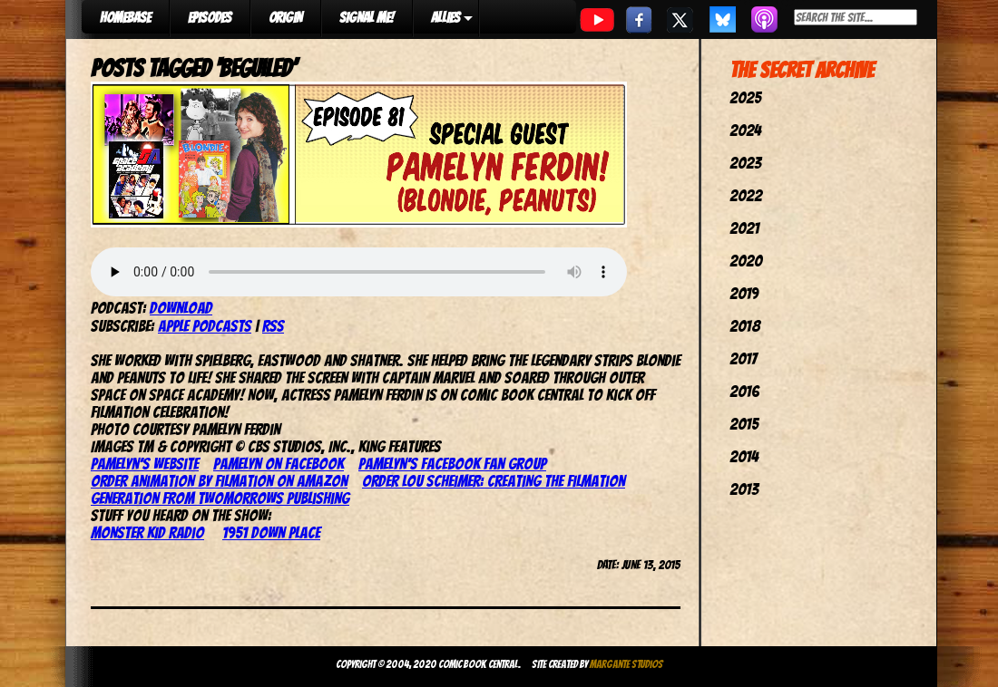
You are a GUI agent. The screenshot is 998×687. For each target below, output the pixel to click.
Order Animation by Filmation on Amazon (219, 480)
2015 (743, 423)
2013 (743, 489)
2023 (745, 162)
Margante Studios (626, 664)
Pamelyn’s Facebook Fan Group (452, 463)
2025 (745, 97)
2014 (743, 456)
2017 (743, 358)
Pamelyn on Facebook (278, 463)
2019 (743, 293)
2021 (744, 228)
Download (181, 307)
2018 (744, 325)
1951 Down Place (271, 532)
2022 (745, 195)
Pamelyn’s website (145, 463)
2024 (745, 130)
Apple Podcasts (204, 325)
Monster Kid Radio (147, 532)
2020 (745, 260)
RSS (273, 325)
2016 (744, 391)
